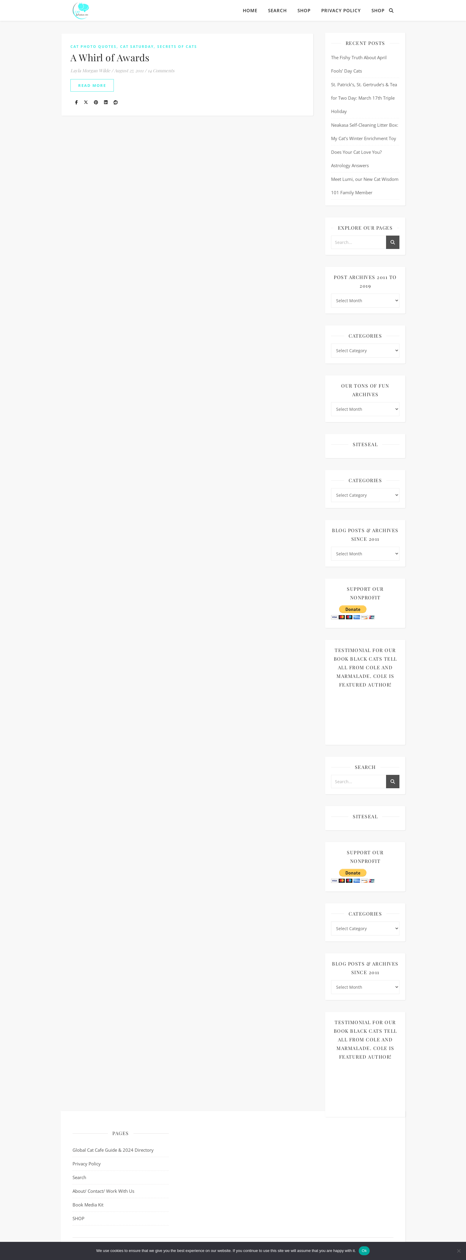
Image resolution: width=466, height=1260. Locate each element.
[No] (459, 1251)
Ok (364, 1250)
